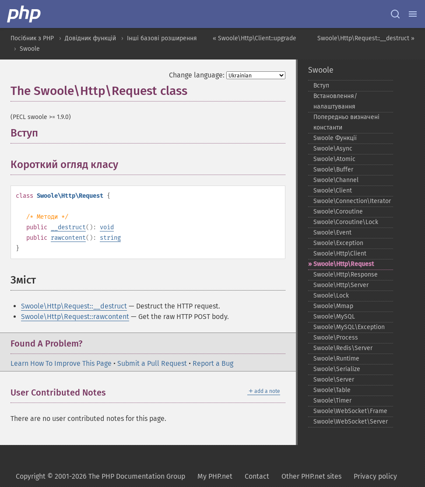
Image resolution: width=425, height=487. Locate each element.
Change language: (197, 75)
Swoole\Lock (331, 295)
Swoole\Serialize (336, 369)
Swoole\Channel (335, 180)
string (110, 238)
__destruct (68, 227)
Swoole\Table (332, 390)
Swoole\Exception (338, 243)
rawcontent (68, 238)
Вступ (321, 85)
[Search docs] (395, 14)
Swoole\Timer (332, 400)
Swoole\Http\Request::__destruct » (365, 38)
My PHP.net (214, 476)
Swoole (30, 49)
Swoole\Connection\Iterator (352, 201)
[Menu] (412, 14)
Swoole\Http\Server (341, 285)
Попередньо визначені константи (346, 122)
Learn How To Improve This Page (61, 363)
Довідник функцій (90, 38)
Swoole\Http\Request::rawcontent (75, 316)
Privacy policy (375, 476)
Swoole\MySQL (334, 316)
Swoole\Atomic (334, 159)
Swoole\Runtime (336, 358)
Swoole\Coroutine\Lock (345, 222)
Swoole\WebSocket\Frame (350, 411)
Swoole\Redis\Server (342, 348)
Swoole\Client (332, 190)
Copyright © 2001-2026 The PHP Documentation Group (100, 476)
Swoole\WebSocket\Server (350, 421)
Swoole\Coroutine (338, 211)
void (107, 227)
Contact (257, 476)
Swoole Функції (335, 138)
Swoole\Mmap (333, 306)
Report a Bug (213, 363)
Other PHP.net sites (311, 476)
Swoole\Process (335, 337)
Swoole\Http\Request (343, 264)
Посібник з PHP (32, 38)
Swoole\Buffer (333, 169)
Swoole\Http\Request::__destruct (74, 306)
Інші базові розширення (162, 38)
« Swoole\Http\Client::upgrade (254, 38)
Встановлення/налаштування (335, 101)
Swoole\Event (332, 232)
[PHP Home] (24, 14)
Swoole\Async (332, 148)
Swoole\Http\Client (339, 253)
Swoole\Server (333, 379)
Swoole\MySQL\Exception (349, 327)
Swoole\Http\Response (345, 274)
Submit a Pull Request (152, 363)
